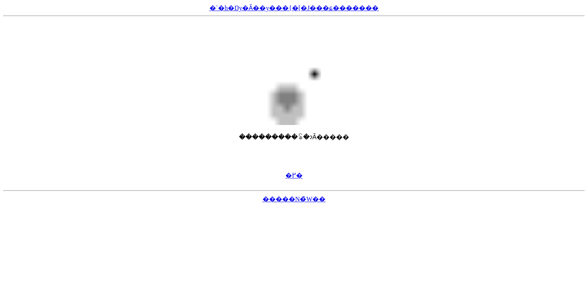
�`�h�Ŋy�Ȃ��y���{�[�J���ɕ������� (294, 7)
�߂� (294, 175)
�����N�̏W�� (294, 199)
